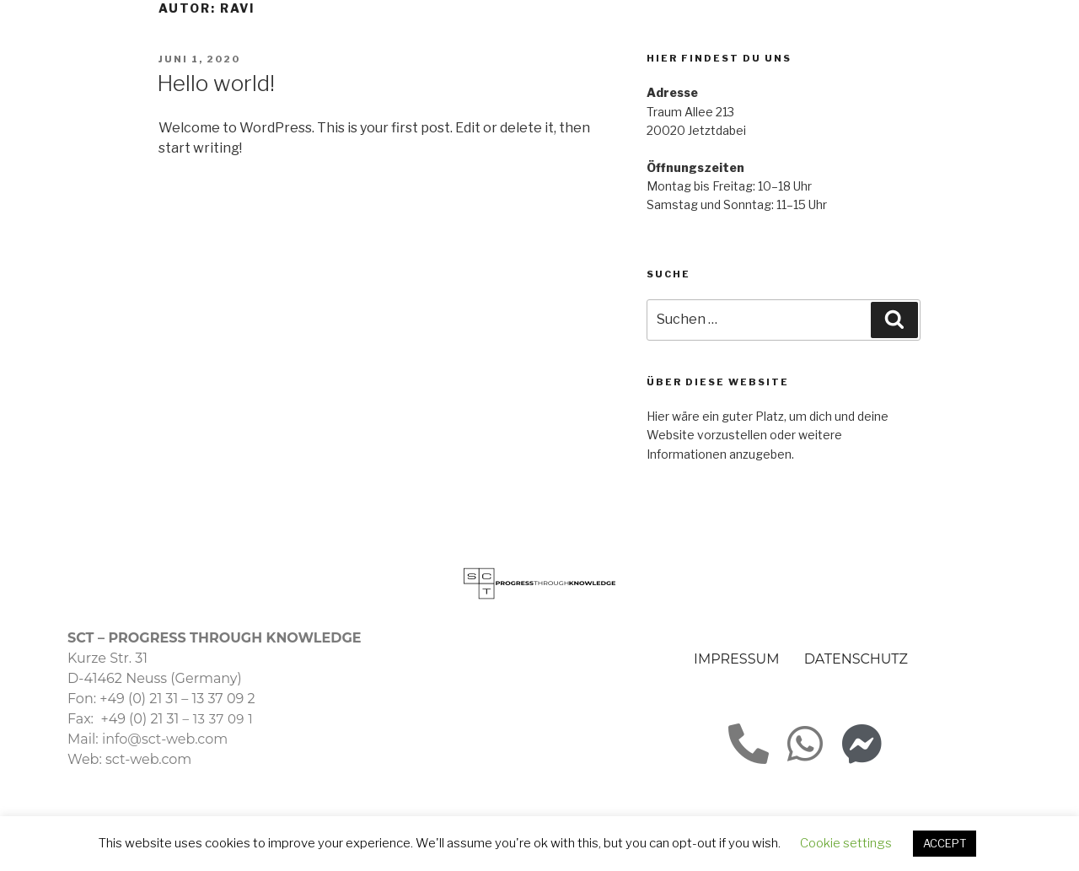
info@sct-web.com (165, 739)
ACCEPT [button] (944, 843)
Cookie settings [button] (846, 843)
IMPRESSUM (736, 659)
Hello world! (216, 83)
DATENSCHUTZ (856, 659)
